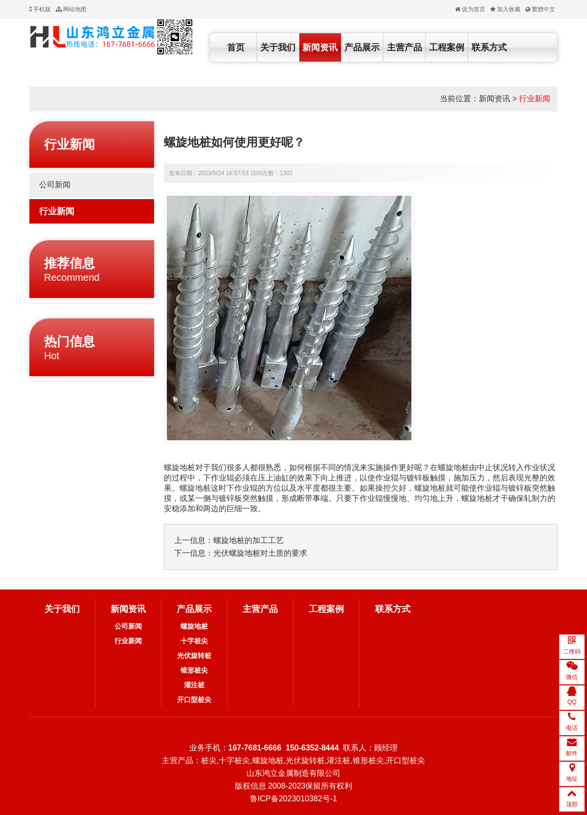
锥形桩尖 (194, 670)
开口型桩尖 (194, 699)
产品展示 (362, 47)
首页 (236, 47)
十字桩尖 (194, 641)
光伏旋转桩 (194, 655)
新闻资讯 (320, 47)
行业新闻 (534, 98)
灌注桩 (194, 685)
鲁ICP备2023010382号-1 (293, 798)
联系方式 (489, 47)
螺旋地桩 (194, 626)
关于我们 (277, 47)
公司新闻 (54, 185)
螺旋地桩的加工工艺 (248, 540)
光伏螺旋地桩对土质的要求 (260, 553)
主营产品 (404, 47)
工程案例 (446, 47)
